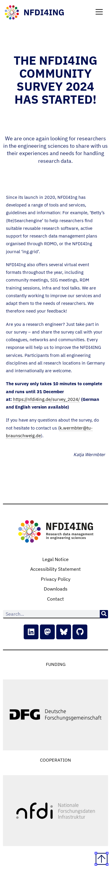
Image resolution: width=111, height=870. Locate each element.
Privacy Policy (55, 579)
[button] (99, 12)
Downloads (55, 589)
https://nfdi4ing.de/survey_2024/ (46, 399)
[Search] (104, 614)
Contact (55, 599)
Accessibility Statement (55, 569)
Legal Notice (55, 559)
